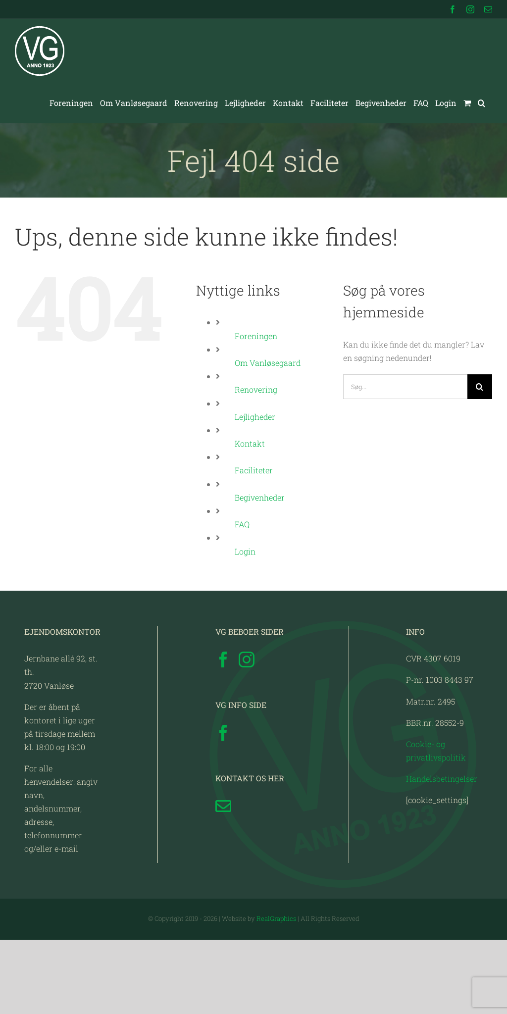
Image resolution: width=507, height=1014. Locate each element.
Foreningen (256, 336)
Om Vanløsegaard (268, 362)
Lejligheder (255, 416)
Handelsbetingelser (441, 778)
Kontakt (250, 443)
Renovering (256, 389)
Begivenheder (260, 497)
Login (245, 551)
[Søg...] (405, 386)
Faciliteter (254, 470)
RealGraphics (276, 918)
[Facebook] (223, 659)
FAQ (242, 524)
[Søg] (479, 386)
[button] (481, 103)
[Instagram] (246, 659)
